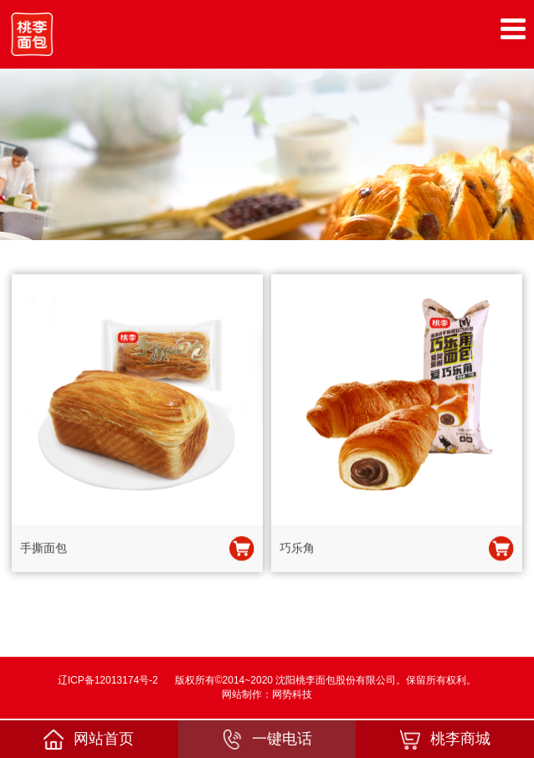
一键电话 (267, 740)
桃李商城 (445, 740)
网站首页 (89, 740)
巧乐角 (297, 549)
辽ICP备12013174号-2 (108, 680)
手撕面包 (43, 549)
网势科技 (292, 694)
